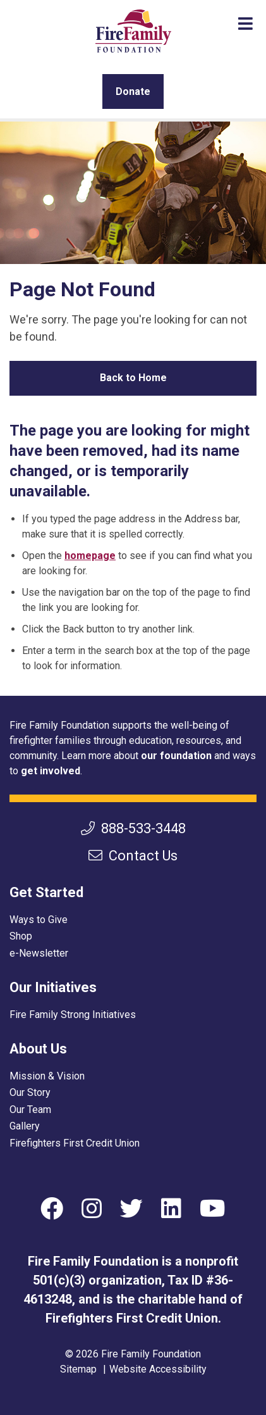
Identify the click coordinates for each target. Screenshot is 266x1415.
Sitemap (78, 1369)
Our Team (30, 1110)
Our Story (30, 1092)
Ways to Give (38, 920)
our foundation (176, 756)
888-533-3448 (133, 828)
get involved (50, 771)
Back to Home (133, 378)
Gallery (24, 1126)
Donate (133, 91)
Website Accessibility (158, 1369)
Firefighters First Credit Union (74, 1143)
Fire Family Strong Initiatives (72, 1015)
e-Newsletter (38, 953)
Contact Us (133, 856)
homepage (90, 556)
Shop (20, 936)
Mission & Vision (47, 1076)
